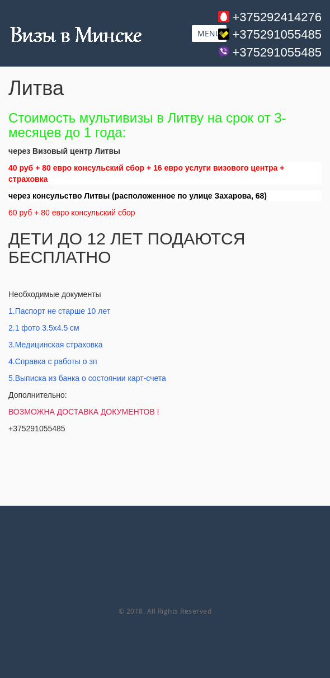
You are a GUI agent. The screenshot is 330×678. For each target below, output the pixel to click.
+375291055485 (277, 34)
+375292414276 (277, 17)
